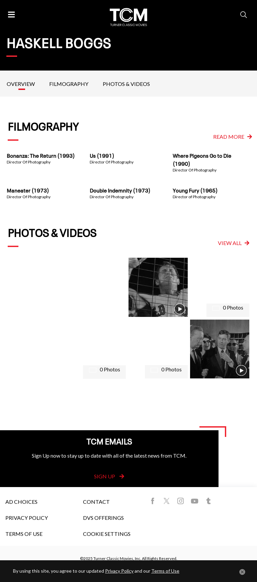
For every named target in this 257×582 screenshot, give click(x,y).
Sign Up (109, 476)
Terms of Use (23, 534)
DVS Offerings (103, 517)
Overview (21, 84)
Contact (96, 501)
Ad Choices (21, 501)
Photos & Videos (126, 84)
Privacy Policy (26, 517)
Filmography (68, 84)
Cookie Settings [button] (107, 534)
